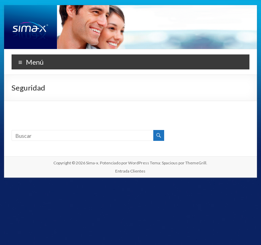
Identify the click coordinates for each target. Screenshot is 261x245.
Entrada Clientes (130, 171)
